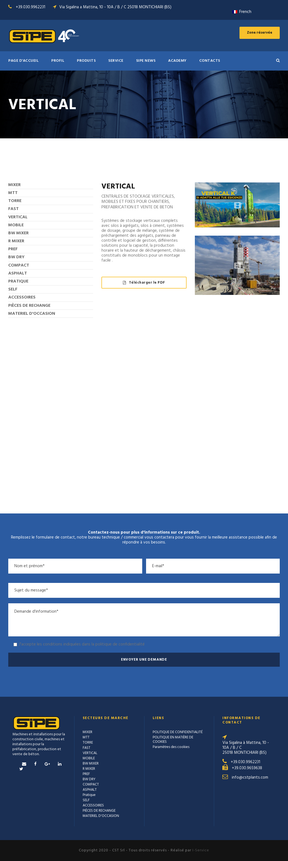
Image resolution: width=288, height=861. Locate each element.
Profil (57, 61)
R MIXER (16, 241)
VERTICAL (18, 217)
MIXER (14, 185)
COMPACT (18, 265)
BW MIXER (18, 233)
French (241, 11)
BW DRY (16, 257)
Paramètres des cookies (171, 747)
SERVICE (115, 61)
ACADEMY (177, 61)
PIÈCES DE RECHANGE (29, 305)
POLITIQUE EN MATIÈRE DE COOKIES (173, 739)
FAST (13, 208)
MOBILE (16, 225)
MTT (13, 193)
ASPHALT (17, 273)
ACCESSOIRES (22, 297)
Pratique (18, 281)
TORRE (14, 201)
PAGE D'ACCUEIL (23, 61)
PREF (13, 249)
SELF (12, 289)
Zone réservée (259, 33)
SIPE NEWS (146, 61)
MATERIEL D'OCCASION (31, 313)
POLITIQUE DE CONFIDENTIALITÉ (178, 732)
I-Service (200, 850)
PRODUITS (86, 61)
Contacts (209, 61)
